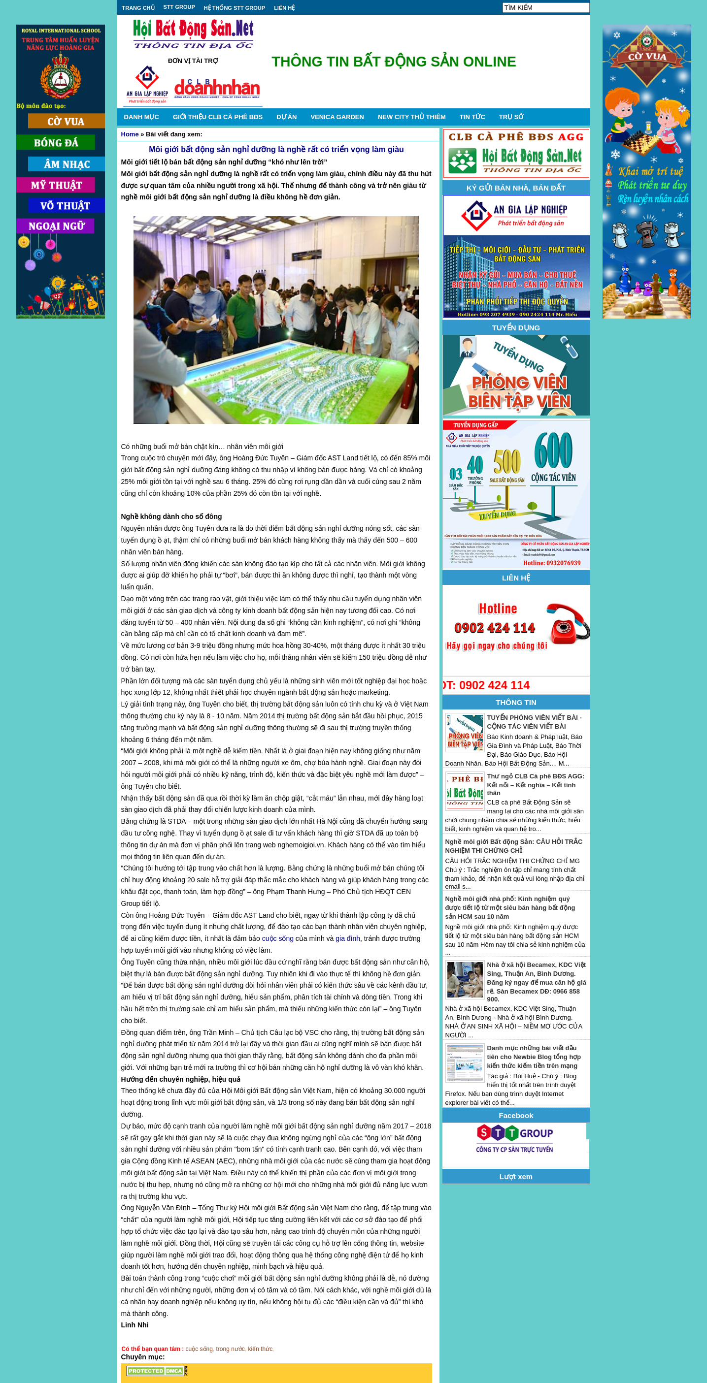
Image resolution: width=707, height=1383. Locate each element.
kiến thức (260, 1349)
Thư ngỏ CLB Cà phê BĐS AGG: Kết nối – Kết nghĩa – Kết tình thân (536, 784)
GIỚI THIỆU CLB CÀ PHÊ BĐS (218, 117)
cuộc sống (278, 938)
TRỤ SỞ (511, 117)
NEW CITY (412, 117)
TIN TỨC (472, 117)
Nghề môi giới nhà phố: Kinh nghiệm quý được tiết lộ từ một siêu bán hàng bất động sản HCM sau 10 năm (510, 907)
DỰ (286, 117)
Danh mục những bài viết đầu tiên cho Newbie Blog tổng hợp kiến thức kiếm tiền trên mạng (534, 1056)
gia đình (348, 938)
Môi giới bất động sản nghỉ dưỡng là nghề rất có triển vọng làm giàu (276, 149)
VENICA (337, 117)
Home (130, 134)
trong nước (230, 1349)
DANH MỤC (141, 117)
